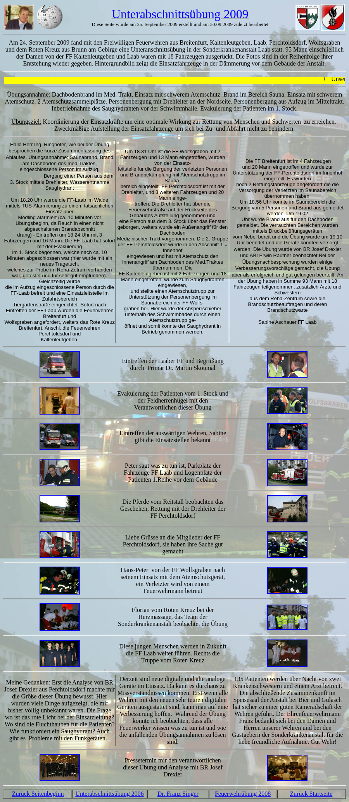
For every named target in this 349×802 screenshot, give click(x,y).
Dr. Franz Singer (178, 793)
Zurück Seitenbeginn (38, 793)
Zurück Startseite (311, 793)
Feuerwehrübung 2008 (243, 793)
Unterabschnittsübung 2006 (109, 793)
